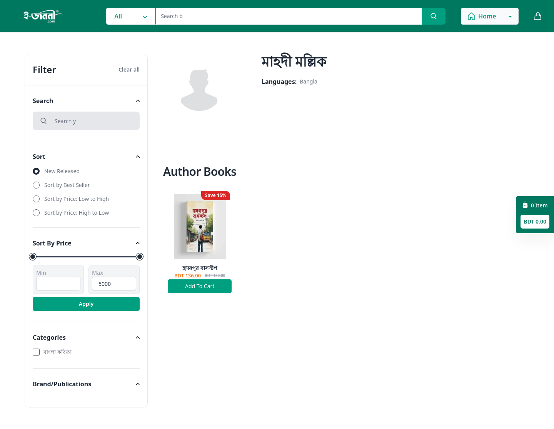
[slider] (33, 256)
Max (97, 272)
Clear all (129, 69)
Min (41, 272)
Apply (86, 303)
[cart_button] (538, 16)
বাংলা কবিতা (57, 352)
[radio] (86, 171)
